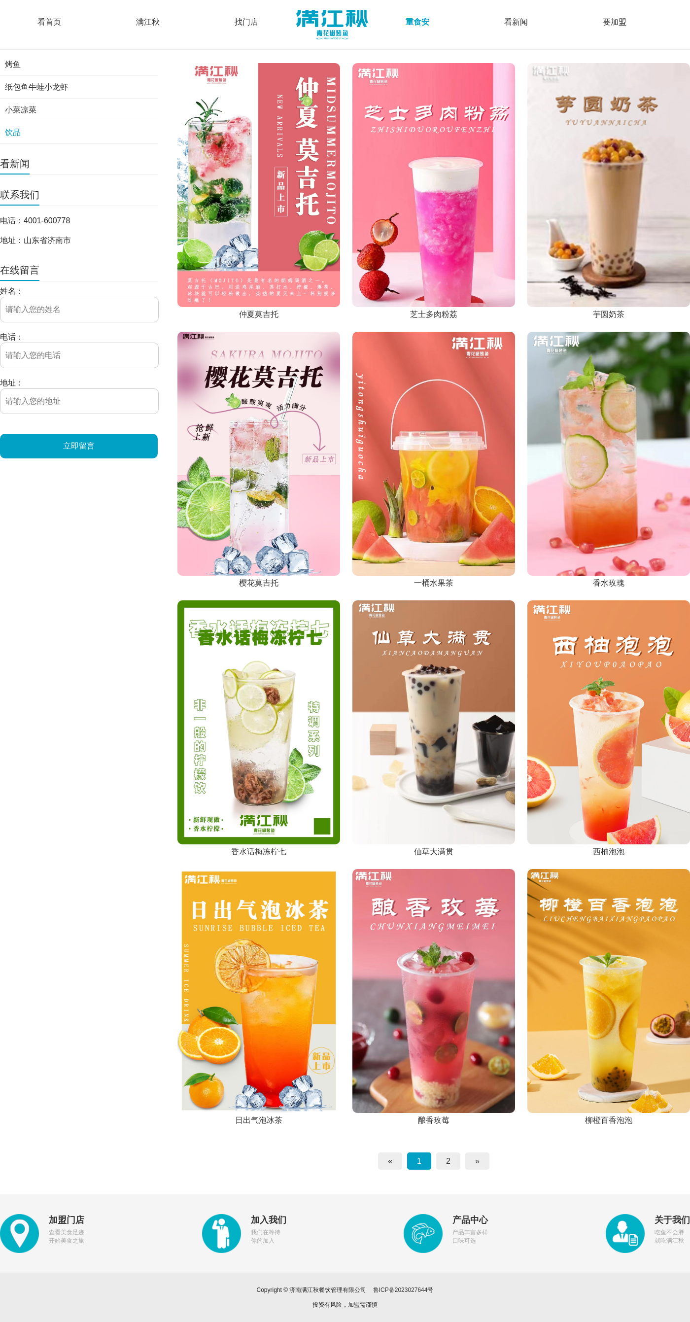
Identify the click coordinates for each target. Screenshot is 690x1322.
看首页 (49, 22)
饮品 (13, 132)
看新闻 (516, 22)
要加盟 (614, 22)
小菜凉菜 (20, 109)
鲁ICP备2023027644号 (403, 1290)
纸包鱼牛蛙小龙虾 (36, 87)
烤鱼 (13, 64)
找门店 (246, 22)
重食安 (417, 22)
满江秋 (148, 22)
